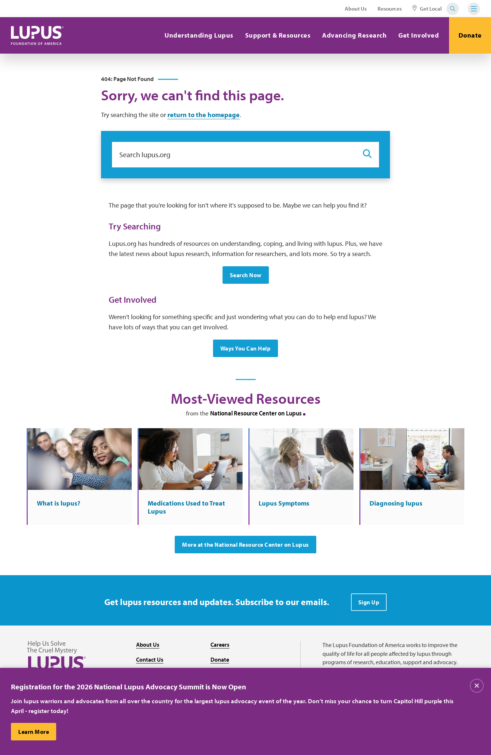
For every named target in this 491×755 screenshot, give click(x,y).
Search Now (246, 275)
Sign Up (369, 602)
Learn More (33, 732)
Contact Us (149, 659)
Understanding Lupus (199, 35)
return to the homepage (203, 115)
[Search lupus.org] (234, 154)
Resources (390, 8)
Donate (470, 35)
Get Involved (418, 35)
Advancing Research (354, 35)
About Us (356, 8)
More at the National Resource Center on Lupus (245, 544)
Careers (219, 644)
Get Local (427, 8)
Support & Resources (278, 35)
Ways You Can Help (245, 348)
